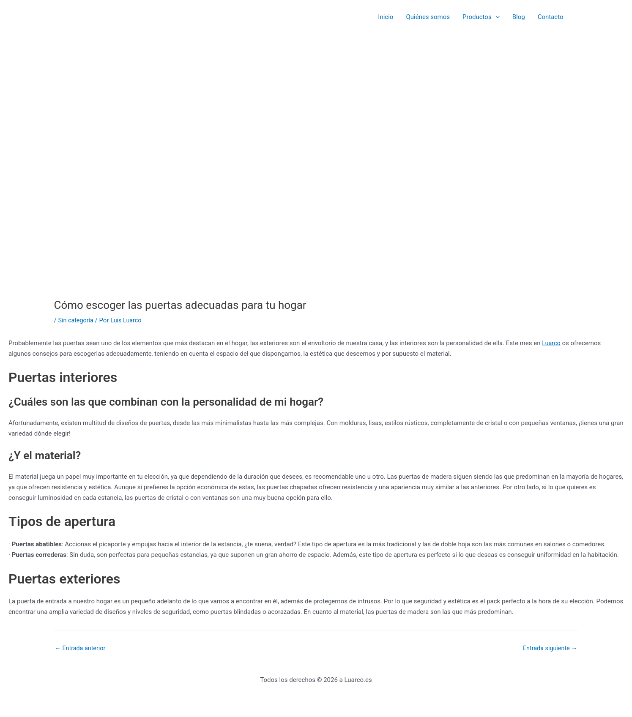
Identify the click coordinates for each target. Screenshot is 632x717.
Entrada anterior (81, 648)
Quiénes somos (428, 17)
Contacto (551, 17)
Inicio (385, 17)
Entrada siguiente (548, 648)
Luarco (551, 343)
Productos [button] (481, 17)
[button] (496, 17)
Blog (518, 17)
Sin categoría (76, 320)
